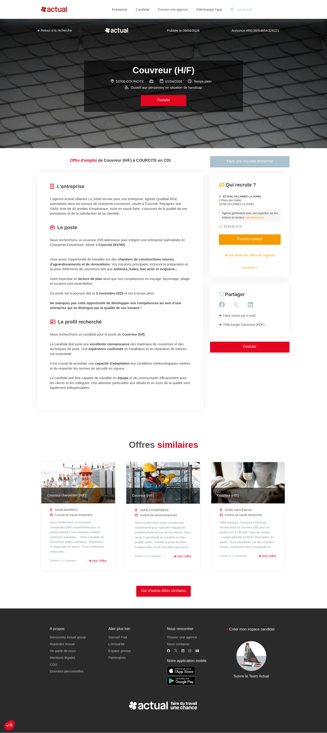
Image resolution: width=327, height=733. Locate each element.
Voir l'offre (98, 561)
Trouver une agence (172, 9)
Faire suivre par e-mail (237, 315)
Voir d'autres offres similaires (163, 591)
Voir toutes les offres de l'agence (250, 255)
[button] (9, 725)
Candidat (142, 9)
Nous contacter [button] (178, 644)
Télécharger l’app (209, 9)
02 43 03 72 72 (233, 226)
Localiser (250, 267)
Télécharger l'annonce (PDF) (242, 324)
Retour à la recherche (54, 30)
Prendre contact (249, 239)
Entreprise (119, 9)
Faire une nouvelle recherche (250, 161)
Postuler (163, 100)
